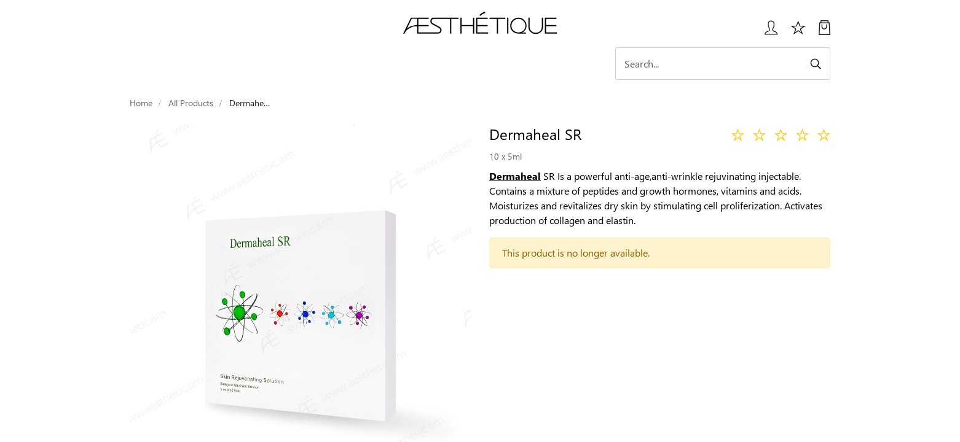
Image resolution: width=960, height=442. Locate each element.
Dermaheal (515, 175)
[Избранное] (798, 32)
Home (141, 103)
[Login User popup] (766, 32)
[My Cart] (824, 32)
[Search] (722, 63)
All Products (190, 103)
